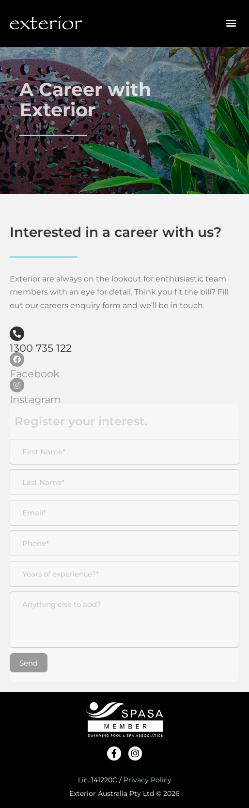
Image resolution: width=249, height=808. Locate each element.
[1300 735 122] (17, 333)
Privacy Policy (147, 780)
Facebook (35, 374)
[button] (231, 20)
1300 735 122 (41, 348)
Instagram (35, 399)
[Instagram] (17, 385)
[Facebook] (17, 359)
